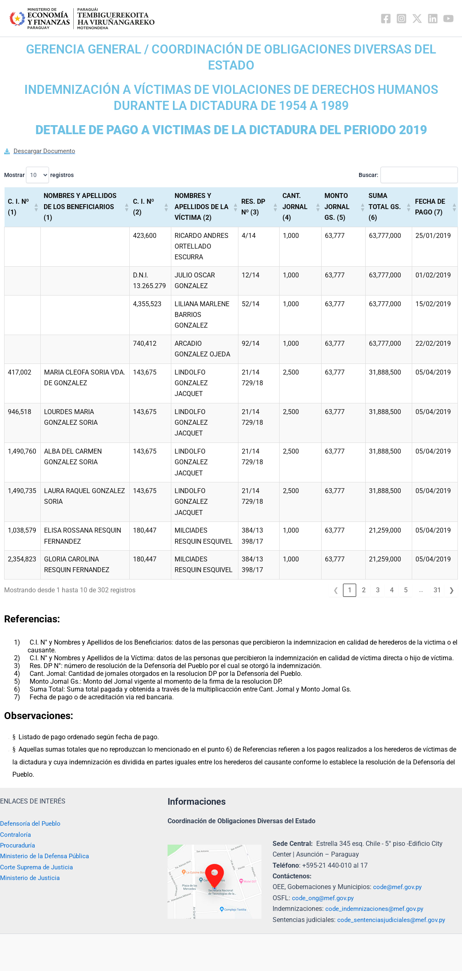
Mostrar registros (39, 175)
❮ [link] (335, 590)
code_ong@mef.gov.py (325, 898)
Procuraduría (18, 845)
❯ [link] (451, 590)
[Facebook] (385, 18)
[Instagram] (401, 18)
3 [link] (378, 590)
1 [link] (350, 590)
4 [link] (392, 590)
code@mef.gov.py (399, 887)
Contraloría (16, 834)
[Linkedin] (432, 18)
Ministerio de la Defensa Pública (47, 856)
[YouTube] (448, 18)
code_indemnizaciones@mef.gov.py (377, 909)
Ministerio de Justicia (31, 878)
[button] (35, 207)
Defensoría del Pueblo (32, 823)
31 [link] (437, 590)
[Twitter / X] (417, 18)
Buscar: (366, 175)
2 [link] (364, 590)
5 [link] (406, 590)
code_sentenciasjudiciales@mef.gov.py (394, 920)
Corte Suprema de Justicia (38, 867)
